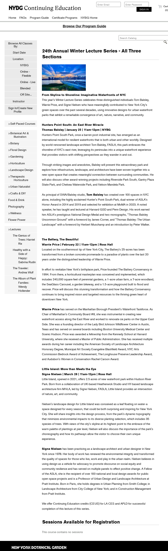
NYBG (22, 65)
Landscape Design (20, 170)
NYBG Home (89, 17)
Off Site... (24, 94)
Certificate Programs (64, 17)
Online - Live (25, 82)
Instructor (19, 101)
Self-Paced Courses (21, 123)
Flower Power (16, 220)
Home (12, 17)
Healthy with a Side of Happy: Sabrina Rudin (24, 256)
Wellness (14, 213)
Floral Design (17, 150)
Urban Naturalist (19, 186)
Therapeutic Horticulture (18, 178)
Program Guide (39, 17)
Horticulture (16, 163)
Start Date (19, 52)
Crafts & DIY (17, 193)
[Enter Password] (136, 4)
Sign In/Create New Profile (20, 109)
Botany (13, 143)
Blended (23, 88)
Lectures (14, 229)
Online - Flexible (23, 73)
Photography (16, 206)
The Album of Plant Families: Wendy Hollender (24, 284)
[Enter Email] (108, 4)
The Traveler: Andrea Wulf (23, 270)
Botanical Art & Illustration (18, 134)
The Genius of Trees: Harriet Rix (24, 240)
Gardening (15, 156)
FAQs (23, 17)
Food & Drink (16, 200)
